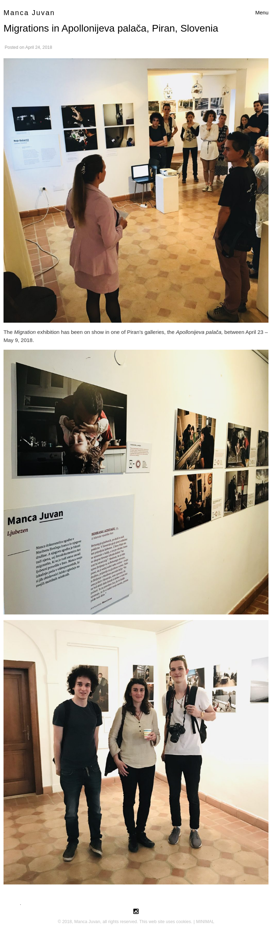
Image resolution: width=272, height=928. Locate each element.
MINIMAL (205, 921)
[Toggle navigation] (261, 13)
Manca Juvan (29, 13)
